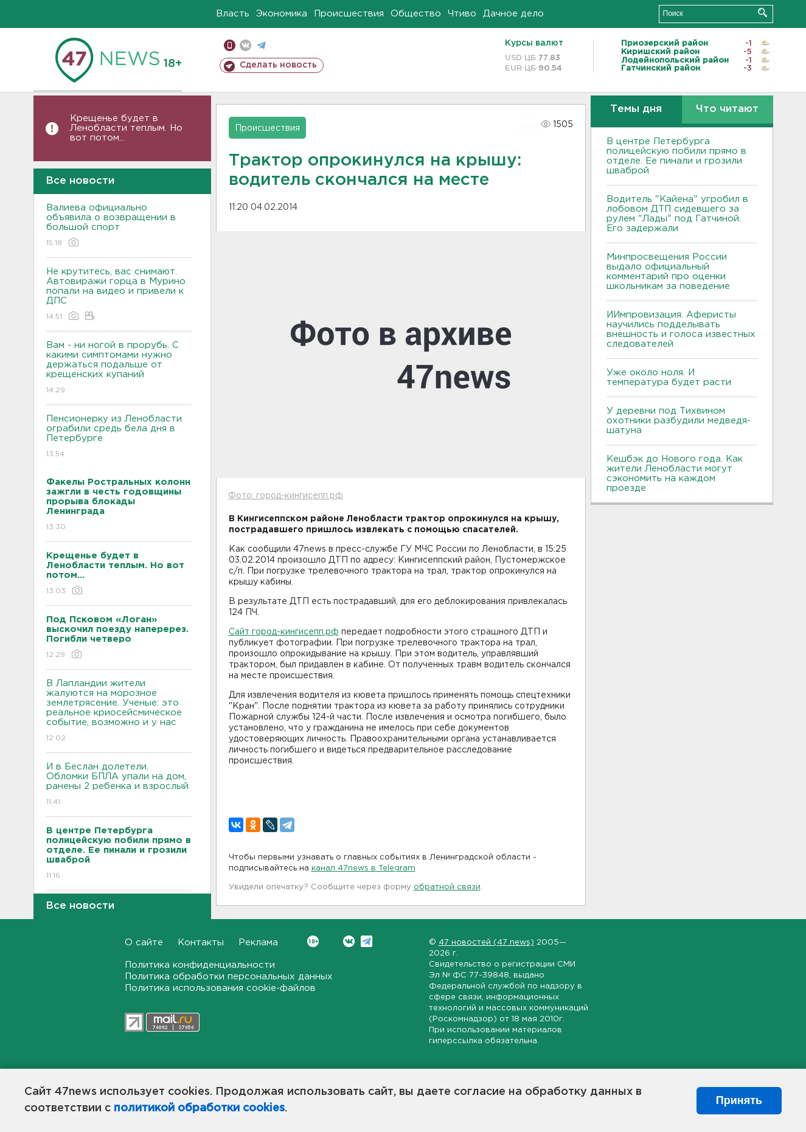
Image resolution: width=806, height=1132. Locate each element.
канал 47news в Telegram (363, 868)
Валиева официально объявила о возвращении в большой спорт (119, 226)
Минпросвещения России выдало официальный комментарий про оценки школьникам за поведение (668, 271)
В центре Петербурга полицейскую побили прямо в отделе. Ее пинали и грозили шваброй (676, 156)
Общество (416, 14)
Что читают (727, 109)
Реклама (258, 942)
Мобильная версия (229, 45)
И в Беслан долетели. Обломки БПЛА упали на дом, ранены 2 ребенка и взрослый (119, 785)
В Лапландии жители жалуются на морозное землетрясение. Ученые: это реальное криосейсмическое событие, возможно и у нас (119, 711)
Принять (739, 1100)
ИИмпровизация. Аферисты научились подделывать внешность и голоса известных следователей (681, 329)
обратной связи (447, 887)
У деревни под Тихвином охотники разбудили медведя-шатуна (678, 420)
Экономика (281, 14)
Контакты (201, 942)
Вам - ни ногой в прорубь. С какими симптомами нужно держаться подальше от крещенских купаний (119, 368)
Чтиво (462, 14)
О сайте (144, 942)
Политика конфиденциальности (200, 965)
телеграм (261, 45)
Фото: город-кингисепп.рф (285, 495)
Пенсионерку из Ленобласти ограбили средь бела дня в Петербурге (119, 437)
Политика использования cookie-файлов (220, 988)
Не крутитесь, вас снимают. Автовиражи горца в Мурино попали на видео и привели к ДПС (119, 295)
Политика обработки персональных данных (229, 977)
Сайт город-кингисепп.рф (284, 632)
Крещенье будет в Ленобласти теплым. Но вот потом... (126, 128)
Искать (762, 12)
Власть (232, 14)
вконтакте (245, 45)
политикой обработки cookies (199, 1108)
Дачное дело (513, 14)
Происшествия (349, 14)
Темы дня (636, 109)
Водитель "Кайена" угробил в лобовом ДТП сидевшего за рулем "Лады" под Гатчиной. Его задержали (677, 213)
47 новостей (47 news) (486, 942)
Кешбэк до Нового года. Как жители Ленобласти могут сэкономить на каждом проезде (674, 473)
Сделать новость (278, 65)
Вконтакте (313, 941)
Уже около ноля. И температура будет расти (668, 377)
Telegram (366, 941)
